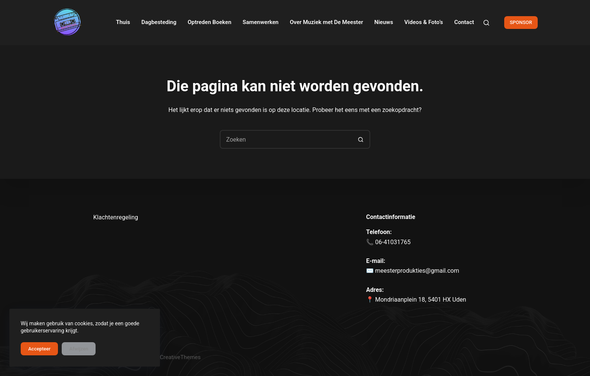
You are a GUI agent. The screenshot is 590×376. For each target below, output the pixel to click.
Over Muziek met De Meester (326, 22)
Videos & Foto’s (423, 22)
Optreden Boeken (209, 22)
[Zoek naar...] (285, 139)
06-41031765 (392, 242)
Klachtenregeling (115, 217)
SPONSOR (521, 22)
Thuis (123, 22)
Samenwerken (260, 22)
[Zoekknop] (360, 139)
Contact (464, 22)
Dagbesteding (158, 22)
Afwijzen (78, 349)
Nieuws (383, 22)
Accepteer (39, 349)
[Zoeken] (486, 23)
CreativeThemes (180, 357)
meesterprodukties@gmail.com (417, 270)
